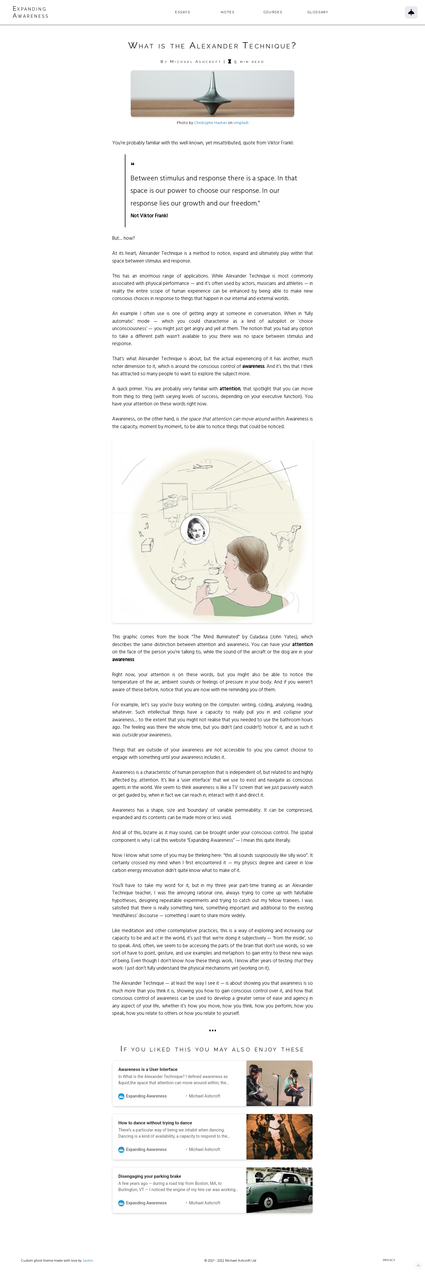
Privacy (388, 1264)
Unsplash (241, 126)
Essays (197, 12)
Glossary (333, 12)
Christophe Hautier (210, 126)
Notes (243, 12)
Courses (287, 12)
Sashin (88, 1264)
